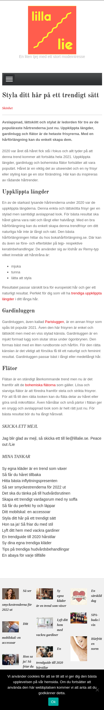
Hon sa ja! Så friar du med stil (27, 524)
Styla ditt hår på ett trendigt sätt (29, 518)
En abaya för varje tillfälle (23, 555)
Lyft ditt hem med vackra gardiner (31, 530)
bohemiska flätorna (40, 385)
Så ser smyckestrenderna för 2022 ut (34, 487)
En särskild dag (96, 596)
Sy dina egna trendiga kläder (27, 543)
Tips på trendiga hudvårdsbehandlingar (35, 549)
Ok (53, 702)
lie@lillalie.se (77, 438)
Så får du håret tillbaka (21, 474)
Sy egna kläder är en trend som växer (34, 468)
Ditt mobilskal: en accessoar (26, 512)
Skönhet (7, 108)
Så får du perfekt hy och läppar (28, 505)
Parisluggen (54, 322)
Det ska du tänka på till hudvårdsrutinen (36, 493)
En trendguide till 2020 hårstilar (29, 537)
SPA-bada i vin (95, 620)
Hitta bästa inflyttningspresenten (29, 481)
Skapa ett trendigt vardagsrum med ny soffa (39, 499)
